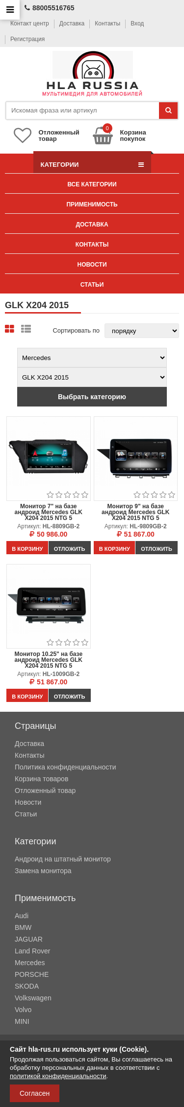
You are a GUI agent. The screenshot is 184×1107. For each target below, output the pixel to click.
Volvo (23, 1009)
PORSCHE (32, 974)
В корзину (27, 549)
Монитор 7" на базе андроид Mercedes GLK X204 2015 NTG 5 (48, 512)
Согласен (35, 1093)
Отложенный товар (45, 790)
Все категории (91, 184)
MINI (22, 1021)
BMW (23, 927)
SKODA (27, 986)
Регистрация (27, 39)
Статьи (92, 284)
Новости (91, 264)
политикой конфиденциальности (58, 1076)
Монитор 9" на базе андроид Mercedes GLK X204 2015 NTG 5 (136, 512)
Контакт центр (29, 23)
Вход (137, 23)
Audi (21, 915)
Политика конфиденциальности (65, 767)
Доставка (72, 23)
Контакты (107, 23)
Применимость (91, 204)
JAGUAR (29, 939)
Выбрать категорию (92, 397)
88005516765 (50, 8)
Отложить (69, 549)
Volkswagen (33, 997)
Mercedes (30, 962)
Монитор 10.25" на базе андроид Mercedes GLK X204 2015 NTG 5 (48, 660)
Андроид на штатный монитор (63, 859)
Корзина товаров (41, 779)
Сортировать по (76, 330)
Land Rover (32, 951)
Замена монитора (43, 870)
